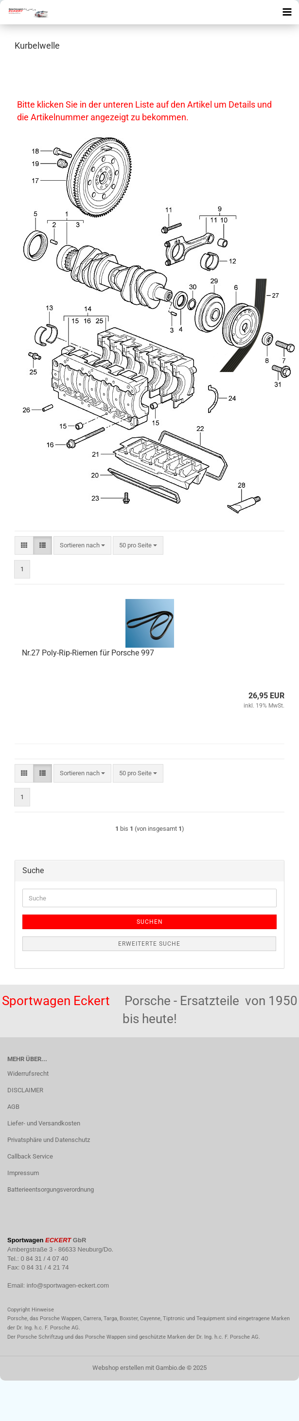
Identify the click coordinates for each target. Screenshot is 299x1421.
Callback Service (30, 1156)
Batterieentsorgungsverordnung (50, 1189)
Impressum (23, 1173)
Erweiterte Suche (149, 943)
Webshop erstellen (118, 1367)
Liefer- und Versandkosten (43, 1123)
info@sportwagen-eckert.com (68, 1285)
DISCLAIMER (25, 1090)
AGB (13, 1106)
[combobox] (82, 545)
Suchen (150, 921)
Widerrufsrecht (28, 1073)
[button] (24, 545)
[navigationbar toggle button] (287, 12)
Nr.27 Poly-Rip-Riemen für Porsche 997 (88, 652)
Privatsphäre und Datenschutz (48, 1139)
